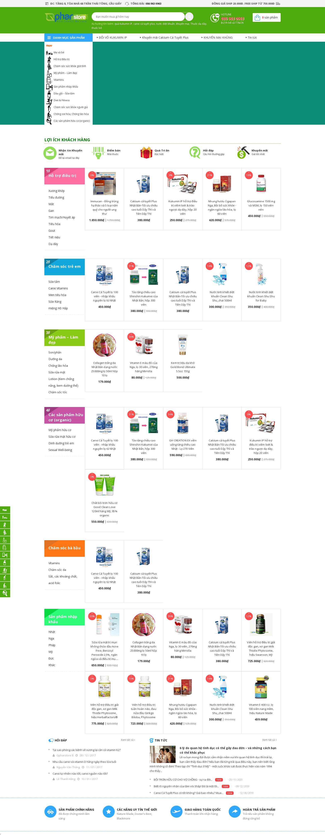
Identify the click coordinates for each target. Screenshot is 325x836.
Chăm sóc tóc (58, 392)
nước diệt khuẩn (165, 24)
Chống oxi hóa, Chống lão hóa (71, 114)
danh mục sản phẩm (69, 37)
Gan (51, 211)
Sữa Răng (55, 301)
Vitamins (59, 80)
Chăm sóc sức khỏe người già (71, 107)
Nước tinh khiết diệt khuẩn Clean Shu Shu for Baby (261, 296)
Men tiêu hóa (57, 295)
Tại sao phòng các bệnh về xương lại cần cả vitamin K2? (87, 750)
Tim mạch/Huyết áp (62, 217)
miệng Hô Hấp (58, 308)
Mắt (51, 204)
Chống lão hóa (58, 366)
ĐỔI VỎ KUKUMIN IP (113, 37)
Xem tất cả (128, 740)
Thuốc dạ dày (198, 24)
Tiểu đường (56, 197)
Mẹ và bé (59, 52)
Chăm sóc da (57, 570)
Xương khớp (57, 191)
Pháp (52, 645)
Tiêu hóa (54, 224)
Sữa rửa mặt (57, 372)
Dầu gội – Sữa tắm (64, 93)
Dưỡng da (55, 359)
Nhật (52, 632)
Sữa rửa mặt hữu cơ (62, 437)
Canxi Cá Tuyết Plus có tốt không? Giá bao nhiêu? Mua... (188, 793)
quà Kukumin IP (123, 24)
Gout (52, 231)
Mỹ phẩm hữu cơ (60, 430)
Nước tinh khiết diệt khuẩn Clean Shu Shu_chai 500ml (222, 296)
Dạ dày (53, 244)
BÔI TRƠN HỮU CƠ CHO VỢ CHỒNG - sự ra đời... (183, 779)
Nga (51, 638)
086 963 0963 (153, 3)
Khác (52, 665)
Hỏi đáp (208, 150)
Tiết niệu (54, 237)
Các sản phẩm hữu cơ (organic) (72, 121)
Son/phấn (55, 352)
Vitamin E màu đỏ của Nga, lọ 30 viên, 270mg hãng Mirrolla (144, 367)
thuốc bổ (97, 28)
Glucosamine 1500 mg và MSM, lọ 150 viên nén (261, 205)
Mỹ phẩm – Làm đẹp (65, 73)
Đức (51, 658)
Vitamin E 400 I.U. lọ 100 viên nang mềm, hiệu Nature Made (261, 709)
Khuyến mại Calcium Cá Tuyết (71, 45)
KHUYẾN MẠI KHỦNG (218, 37)
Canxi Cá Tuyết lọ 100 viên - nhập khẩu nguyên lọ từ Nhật (104, 296)
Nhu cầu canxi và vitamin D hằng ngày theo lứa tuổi (84, 762)
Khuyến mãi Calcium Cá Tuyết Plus (165, 37)
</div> (0, 834)
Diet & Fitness (62, 100)
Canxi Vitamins (58, 288)
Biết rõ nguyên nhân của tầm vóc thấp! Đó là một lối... (186, 786)
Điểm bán (113, 150)
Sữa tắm (54, 282)
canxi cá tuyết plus (144, 24)
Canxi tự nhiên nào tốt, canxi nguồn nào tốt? (80, 773)
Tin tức (252, 37)
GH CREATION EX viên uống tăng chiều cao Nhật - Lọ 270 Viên (182, 445)
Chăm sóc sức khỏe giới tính (70, 66)
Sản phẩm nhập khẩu (66, 86)
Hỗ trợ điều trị (62, 59)
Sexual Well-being (60, 450)
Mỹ (51, 652)
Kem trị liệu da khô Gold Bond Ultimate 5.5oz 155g (182, 367)
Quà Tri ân (162, 150)
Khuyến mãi (260, 150)
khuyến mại (182, 24)
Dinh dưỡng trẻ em (61, 443)
